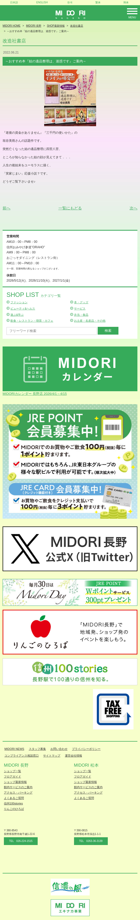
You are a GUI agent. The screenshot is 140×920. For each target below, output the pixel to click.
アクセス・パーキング (18, 792)
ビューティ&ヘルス (22, 308)
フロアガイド (12, 776)
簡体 (126, 2)
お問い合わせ (59, 748)
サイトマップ (51, 755)
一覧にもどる (70, 208)
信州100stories (13, 803)
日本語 (14, 2)
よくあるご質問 (14, 798)
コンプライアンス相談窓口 (21, 755)
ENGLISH (42, 2)
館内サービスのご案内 (18, 787)
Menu (132, 17)
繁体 (98, 2)
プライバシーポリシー (86, 748)
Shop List (33, 294)
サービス (79, 308)
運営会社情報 (73, 755)
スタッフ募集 (37, 748)
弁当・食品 (81, 314)
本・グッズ (81, 302)
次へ (133, 208)
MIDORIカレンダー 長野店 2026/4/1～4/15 (35, 394)
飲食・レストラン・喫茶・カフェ (31, 320)
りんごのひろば (14, 808)
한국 (69, 2)
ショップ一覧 (12, 771)
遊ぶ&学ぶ (17, 314)
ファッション (19, 302)
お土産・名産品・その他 (89, 320)
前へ (6, 208)
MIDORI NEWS (14, 748)
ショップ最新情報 (15, 781)
